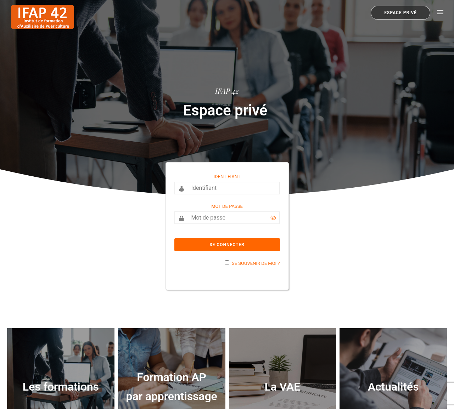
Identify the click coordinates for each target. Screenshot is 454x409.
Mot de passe (227, 206)
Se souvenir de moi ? (256, 263)
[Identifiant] (227, 188)
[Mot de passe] (227, 217)
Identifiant (226, 176)
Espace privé (400, 12)
